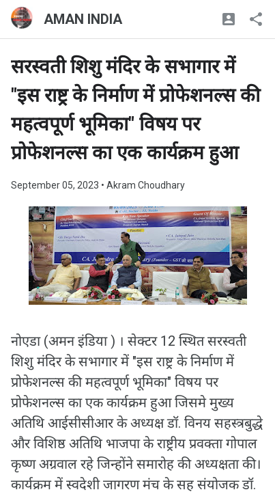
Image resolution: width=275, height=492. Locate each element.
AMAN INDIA (83, 19)
